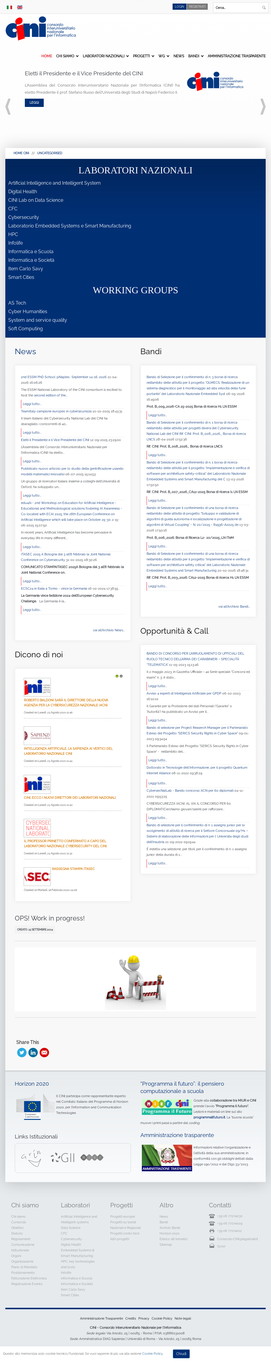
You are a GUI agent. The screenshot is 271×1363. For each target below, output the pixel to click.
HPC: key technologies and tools (78, 1264)
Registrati (197, 6)
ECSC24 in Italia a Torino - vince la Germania (54, 588)
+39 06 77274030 (230, 1216)
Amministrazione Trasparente (237, 56)
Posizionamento (23, 1273)
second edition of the (50, 395)
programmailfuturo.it (209, 1117)
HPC (13, 234)
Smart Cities (21, 277)
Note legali (183, 1318)
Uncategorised (49, 153)
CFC (12, 209)
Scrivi (221, 1246)
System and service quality (37, 320)
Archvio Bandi (170, 1228)
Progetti (141, 56)
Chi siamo (65, 56)
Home (46, 56)
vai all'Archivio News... (109, 630)
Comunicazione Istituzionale (22, 1247)
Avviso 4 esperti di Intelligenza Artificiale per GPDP (184, 693)
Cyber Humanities (27, 311)
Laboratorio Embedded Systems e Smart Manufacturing (69, 226)
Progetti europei (122, 1216)
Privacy (143, 1318)
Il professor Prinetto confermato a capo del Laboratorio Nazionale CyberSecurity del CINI (65, 843)
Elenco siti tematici (173, 1239)
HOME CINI (21, 153)
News (178, 56)
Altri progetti (119, 1239)
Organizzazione (22, 1261)
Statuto (17, 1233)
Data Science (70, 1228)
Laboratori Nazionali (103, 56)
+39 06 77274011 (229, 1231)
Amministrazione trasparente (177, 1135)
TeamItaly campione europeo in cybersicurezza (57, 411)
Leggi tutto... (32, 404)
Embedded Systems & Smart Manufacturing (77, 1253)
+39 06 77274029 (229, 1223)
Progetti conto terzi (124, 1233)
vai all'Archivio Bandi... (234, 606)
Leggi (34, 103)
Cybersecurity (23, 217)
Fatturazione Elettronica (29, 1278)
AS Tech (17, 303)
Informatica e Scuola (30, 251)
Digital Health (22, 191)
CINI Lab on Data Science (35, 200)
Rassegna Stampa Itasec (73, 869)
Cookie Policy (162, 1318)
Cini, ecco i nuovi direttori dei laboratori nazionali (70, 798)
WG (161, 56)
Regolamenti (20, 1239)
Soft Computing (25, 328)
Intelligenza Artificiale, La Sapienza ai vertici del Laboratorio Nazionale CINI (68, 751)
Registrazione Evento (27, 1284)
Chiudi (181, 1354)
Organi (16, 1256)
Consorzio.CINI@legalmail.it (237, 1239)
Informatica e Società (31, 260)
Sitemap (166, 1244)
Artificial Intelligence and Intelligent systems (79, 1219)
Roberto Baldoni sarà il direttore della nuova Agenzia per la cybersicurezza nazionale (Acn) (66, 702)
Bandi (193, 56)
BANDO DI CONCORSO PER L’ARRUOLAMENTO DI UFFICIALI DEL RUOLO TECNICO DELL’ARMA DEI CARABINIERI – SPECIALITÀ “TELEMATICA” (195, 659)
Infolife (15, 243)
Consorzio (18, 1222)
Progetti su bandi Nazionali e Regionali (125, 1225)
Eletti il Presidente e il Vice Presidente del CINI (55, 440)
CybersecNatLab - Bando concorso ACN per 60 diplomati (190, 790)
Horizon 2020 (32, 1083)
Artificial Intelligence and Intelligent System (54, 183)
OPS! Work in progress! (50, 918)
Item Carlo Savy (25, 268)
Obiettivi (17, 1228)
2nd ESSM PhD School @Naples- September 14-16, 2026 (64, 377)
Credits (130, 1318)
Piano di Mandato (24, 1267)
